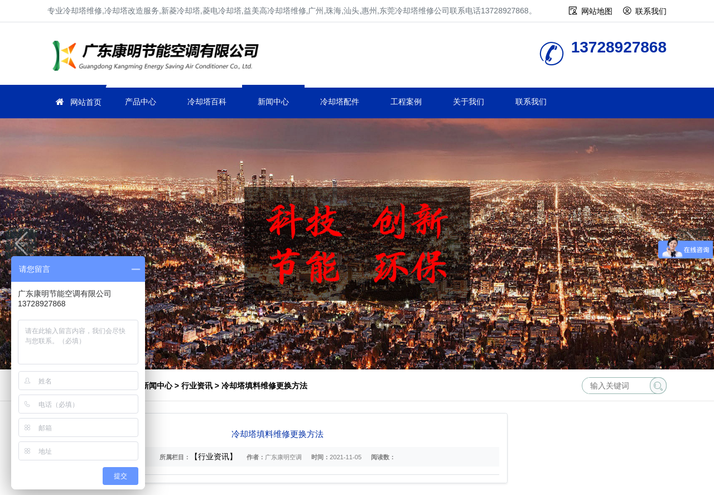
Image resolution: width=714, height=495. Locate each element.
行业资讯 (197, 385)
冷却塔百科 (206, 101)
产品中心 (140, 101)
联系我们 (651, 11)
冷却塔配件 (339, 101)
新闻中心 (273, 101)
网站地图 (596, 11)
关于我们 (468, 101)
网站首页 (86, 102)
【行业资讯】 (213, 456)
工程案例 (406, 101)
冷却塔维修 (159, 57)
